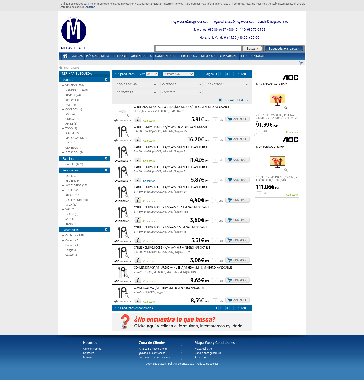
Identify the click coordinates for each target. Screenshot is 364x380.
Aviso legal (201, 357)
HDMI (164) (72, 190)
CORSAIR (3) (72, 119)
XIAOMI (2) (72, 133)
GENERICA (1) (73, 147)
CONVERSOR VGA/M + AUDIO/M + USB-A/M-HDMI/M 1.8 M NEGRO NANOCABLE (183, 268)
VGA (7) (70, 209)
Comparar (123, 120)
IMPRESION (207, 56)
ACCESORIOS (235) (77, 185)
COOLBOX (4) (73, 109)
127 (236, 74)
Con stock (149, 120)
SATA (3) (70, 219)
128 (243, 74)
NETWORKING (228, 56)
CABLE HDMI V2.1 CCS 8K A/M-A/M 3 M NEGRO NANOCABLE (171, 167)
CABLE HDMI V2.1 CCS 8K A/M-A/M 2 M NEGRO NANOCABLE (171, 187)
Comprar (239, 119)
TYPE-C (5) (71, 214)
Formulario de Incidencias (154, 357)
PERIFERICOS (188, 56)
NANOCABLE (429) (77, 90)
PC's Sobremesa (97, 56)
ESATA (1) (71, 223)
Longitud (70, 250)
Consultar (149, 181)
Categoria (71, 254)
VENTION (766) (74, 85)
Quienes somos (92, 348)
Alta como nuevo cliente (153, 348)
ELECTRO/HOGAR (253, 56)
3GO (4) (70, 114)
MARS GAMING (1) (76, 138)
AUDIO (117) (72, 195)
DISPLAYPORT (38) (76, 200)
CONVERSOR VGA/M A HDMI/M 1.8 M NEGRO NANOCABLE (170, 288)
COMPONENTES (165, 56)
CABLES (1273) (74, 164)
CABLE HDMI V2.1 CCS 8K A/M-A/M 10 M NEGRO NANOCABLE (171, 127)
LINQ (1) (70, 143)
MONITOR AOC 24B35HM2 (271, 84)
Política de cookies (207, 363)
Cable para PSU (74, 235)
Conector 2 (71, 240)
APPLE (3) (71, 123)
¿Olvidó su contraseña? (153, 353)
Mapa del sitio (203, 348)
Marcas (77, 56)
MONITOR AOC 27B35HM (270, 146)
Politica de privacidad (181, 363)
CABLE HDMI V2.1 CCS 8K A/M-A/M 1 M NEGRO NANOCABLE (170, 227)
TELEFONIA (119, 56)
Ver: (143, 74)
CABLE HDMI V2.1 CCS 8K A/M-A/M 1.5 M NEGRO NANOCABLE (171, 207)
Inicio (64, 68)
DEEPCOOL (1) (74, 152)
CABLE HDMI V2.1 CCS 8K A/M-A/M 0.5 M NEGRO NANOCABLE (172, 248)
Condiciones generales (208, 353)
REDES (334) (73, 180)
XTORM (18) (72, 100)
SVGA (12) (71, 204)
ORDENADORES (141, 56)
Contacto (88, 353)
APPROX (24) (73, 95)
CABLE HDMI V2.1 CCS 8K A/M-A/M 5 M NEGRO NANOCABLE (171, 147)
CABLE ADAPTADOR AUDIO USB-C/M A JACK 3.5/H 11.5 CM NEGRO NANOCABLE (182, 107)
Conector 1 (71, 245)
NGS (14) (70, 104)
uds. (221, 120)
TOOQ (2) (71, 128)
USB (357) (71, 176)
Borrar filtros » (236, 100)
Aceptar (90, 7)
